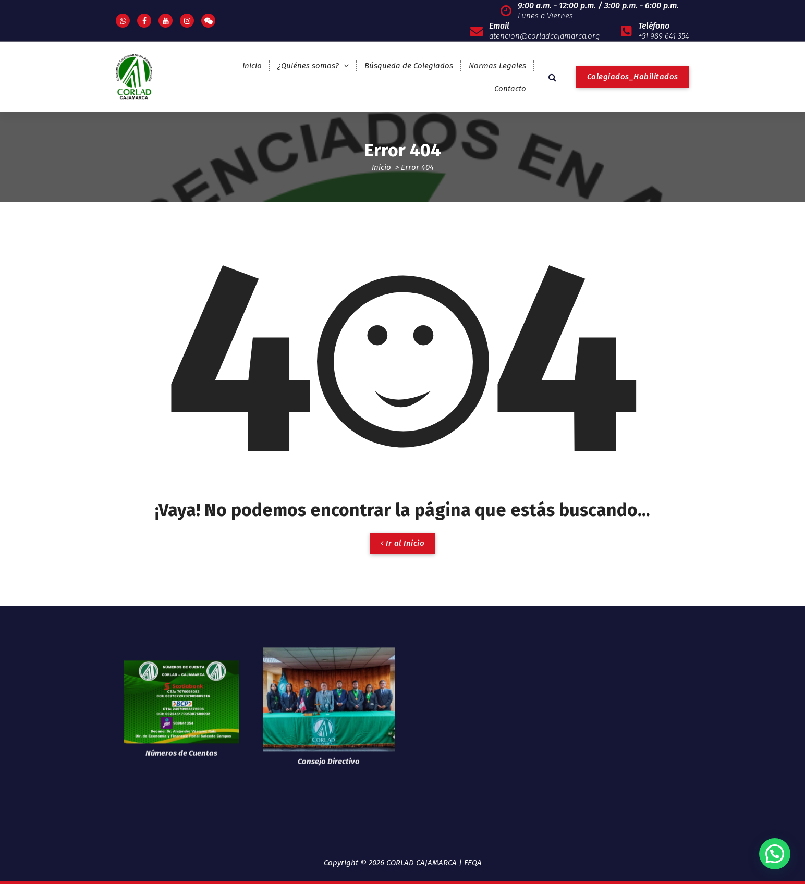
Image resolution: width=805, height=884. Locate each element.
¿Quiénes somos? (308, 65)
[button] (774, 853)
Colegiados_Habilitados (632, 76)
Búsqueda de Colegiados (408, 65)
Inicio (252, 65)
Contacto (510, 88)
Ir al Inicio (402, 543)
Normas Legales (497, 65)
